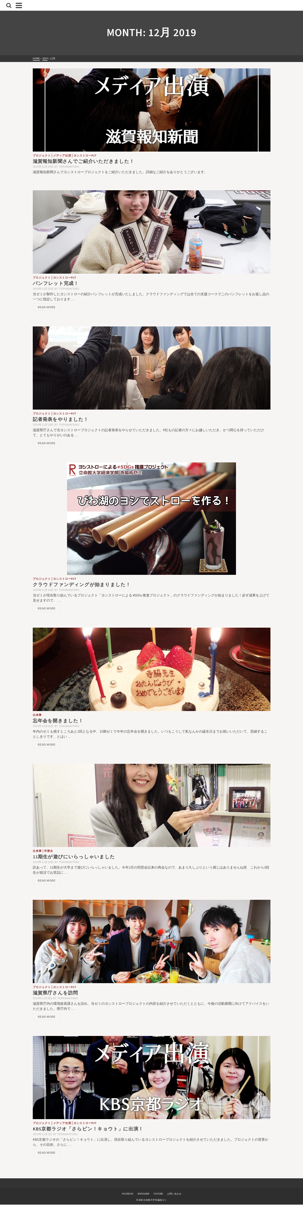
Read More (46, 307)
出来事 (37, 715)
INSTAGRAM (143, 1193)
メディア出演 (62, 155)
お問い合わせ (174, 1193)
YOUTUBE (158, 1193)
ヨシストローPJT (85, 155)
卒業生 (48, 851)
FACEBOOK (127, 1193)
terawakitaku (69, 166)
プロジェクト (42, 155)
